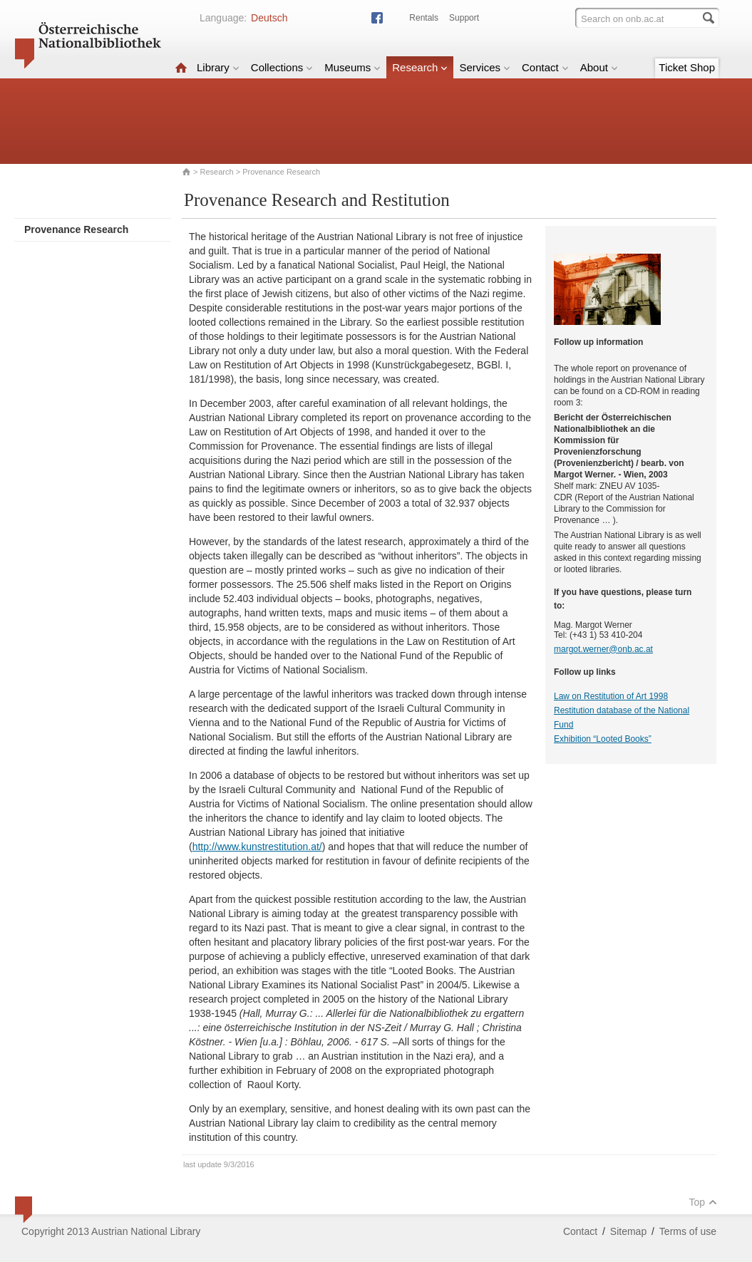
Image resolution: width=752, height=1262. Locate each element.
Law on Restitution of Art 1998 (611, 696)
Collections (282, 67)
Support (464, 18)
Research (420, 67)
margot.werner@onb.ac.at (603, 649)
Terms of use (687, 1231)
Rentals (423, 18)
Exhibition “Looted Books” (602, 739)
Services (484, 67)
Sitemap (628, 1231)
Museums (352, 67)
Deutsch (269, 18)
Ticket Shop (687, 67)
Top (703, 1202)
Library (218, 67)
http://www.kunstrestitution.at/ (257, 846)
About (599, 67)
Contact (545, 67)
